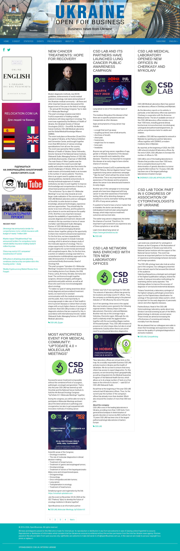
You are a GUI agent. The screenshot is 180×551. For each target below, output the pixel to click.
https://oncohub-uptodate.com (60, 493)
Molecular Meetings (65, 510)
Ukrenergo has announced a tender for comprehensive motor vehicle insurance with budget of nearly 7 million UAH (20, 231)
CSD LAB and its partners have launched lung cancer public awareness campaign (108, 60)
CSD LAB (53, 323)
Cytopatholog (152, 337)
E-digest (16, 41)
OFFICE (168, 178)
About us (69, 41)
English (173, 41)
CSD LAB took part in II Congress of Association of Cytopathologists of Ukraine (156, 197)
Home (6, 41)
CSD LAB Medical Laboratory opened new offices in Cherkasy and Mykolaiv (153, 60)
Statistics (28, 41)
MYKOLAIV (161, 178)
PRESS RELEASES (54, 41)
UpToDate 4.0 (79, 510)
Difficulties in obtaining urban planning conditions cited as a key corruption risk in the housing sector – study (21, 261)
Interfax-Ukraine (48, 547)
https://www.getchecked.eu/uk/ (105, 232)
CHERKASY (144, 178)
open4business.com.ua (29, 547)
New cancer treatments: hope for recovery (66, 55)
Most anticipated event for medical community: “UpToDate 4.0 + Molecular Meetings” (66, 344)
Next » (72, 520)
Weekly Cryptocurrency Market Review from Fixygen (20, 270)
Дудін (60, 323)
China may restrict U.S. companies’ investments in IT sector (16, 252)
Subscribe (161, 41)
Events (40, 41)
